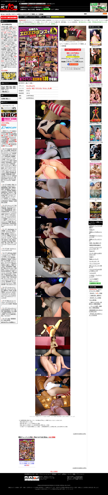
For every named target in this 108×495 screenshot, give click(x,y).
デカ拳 (9, 236)
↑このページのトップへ (79, 433)
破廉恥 (3, 88)
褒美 (7, 86)
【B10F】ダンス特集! (95, 297)
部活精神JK (9, 266)
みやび (14, 292)
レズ (10, 46)
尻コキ (10, 34)
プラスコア (13, 269)
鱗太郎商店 (7, 311)
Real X (91, 251)
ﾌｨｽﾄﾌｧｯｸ (7, 64)
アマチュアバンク (8, 169)
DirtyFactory (11, 229)
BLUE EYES (7, 274)
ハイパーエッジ (6, 254)
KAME (9, 184)
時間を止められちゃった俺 (95, 141)
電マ (14, 59)
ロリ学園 (14, 311)
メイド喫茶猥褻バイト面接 (95, 218)
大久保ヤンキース (6, 175)
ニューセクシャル (7, 250)
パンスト (10, 38)
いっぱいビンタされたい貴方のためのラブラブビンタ (95, 84)
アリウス (5, 152)
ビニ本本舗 (7, 260)
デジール (9, 238)
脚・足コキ (4, 34)
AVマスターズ (10, 171)
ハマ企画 (11, 140)
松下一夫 (3, 289)
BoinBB (13, 257)
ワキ (12, 61)
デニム (7, 89)
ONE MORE (7, 320)
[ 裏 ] (31, 83)
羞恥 (6, 59)
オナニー (10, 40)
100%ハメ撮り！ (6, 265)
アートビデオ (7, 180)
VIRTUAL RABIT (11, 253)
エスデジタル (5, 163)
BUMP (9, 259)
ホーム (2, 14)
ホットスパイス (8, 278)
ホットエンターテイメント (8, 282)
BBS (13, 265)
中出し (12, 44)
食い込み (8, 52)
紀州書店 (7, 189)
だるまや (8, 230)
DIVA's (6, 239)
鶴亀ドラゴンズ (11, 235)
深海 (2, 214)
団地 (14, 88)
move (10, 290)
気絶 (8, 50)
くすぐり (3, 50)
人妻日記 (13, 263)
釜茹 (10, 187)
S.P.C (2, 181)
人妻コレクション (8, 262)
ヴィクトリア (5, 160)
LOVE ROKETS (5, 309)
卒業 (90, 257)
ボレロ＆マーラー (11, 284)
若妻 (12, 37)
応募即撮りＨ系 (10, 174)
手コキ (14, 32)
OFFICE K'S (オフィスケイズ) (9, 176)
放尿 (13, 47)
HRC (11, 160)
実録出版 (9, 208)
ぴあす (14, 259)
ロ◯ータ (8, 29)
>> (5, 91)
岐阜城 (9, 190)
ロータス (7, 315)
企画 (12, 53)
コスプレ (8, 14)
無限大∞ (6, 290)
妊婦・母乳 (7, 37)
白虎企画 (3, 141)
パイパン (7, 61)
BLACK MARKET (6, 271)
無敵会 (3, 292)
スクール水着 (8, 55)
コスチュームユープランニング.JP (95, 248)
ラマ (12, 309)
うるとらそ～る (10, 159)
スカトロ (8, 47)
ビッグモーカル (9, 262)
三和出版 (3, 208)
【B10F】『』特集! (95, 293)
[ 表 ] (27, 83)
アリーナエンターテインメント (9, 152)
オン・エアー (8, 168)
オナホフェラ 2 (95, 46)
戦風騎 (5, 219)
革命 (13, 184)
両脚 (10, 88)
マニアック (10, 289)
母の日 (13, 254)
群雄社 (11, 201)
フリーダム (9, 272)
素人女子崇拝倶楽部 (8, 222)
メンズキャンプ (9, 296)
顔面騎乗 (3, 49)
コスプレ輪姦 (93, 279)
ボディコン (7, 56)
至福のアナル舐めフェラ (95, 104)
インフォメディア (6, 157)
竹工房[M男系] (13, 134)
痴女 (6, 35)
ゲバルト (11, 195)
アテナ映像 (7, 150)
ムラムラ (8, 292)
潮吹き (5, 40)
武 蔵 (14, 290)
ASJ (15, 162)
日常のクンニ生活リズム (95, 65)
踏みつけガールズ (8, 268)
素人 (14, 28)
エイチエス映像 (8, 171)
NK (8, 248)
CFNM (3, 26)
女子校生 (6, 28)
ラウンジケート (11, 308)
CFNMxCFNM (5, 211)
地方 (10, 86)
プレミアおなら (93, 263)
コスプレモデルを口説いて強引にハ (95, 270)
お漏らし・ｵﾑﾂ (11, 49)
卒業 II (91, 230)
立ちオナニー (11, 41)
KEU (5, 193)
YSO (8, 318)
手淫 (2, 89)
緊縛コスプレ (93, 259)
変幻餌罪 (8, 281)
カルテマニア (11, 186)
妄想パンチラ (93, 281)
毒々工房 (7, 242)
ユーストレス (9, 302)
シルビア (13, 213)
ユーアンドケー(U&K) (8, 303)
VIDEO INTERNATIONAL (8, 131)
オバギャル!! (93, 261)
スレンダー (9, 62)
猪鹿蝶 (13, 156)
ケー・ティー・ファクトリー (8, 198)
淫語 (2, 43)
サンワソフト (7, 135)
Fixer (8, 277)
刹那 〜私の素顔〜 (94, 243)
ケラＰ (8, 196)
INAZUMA (7, 156)
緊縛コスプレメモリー (95, 239)
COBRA (4, 143)
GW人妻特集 (92, 300)
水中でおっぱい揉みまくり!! (95, 199)
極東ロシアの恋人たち (95, 232)
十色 (10, 239)
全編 (7, 88)
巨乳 (8, 44)
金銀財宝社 (4, 192)
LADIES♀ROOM (6, 312)
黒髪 (14, 86)
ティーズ (8, 146)
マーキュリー (11, 287)
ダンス (10, 59)
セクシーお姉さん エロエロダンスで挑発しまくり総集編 (27, 463)
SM (4, 47)
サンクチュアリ (11, 207)
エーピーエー (8, 165)
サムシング (10, 205)
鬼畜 (3, 58)
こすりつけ (8, 43)
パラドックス (11, 256)
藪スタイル (10, 300)
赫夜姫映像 (4, 187)
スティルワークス (8, 225)
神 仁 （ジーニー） (9, 220)
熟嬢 (10, 222)
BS (2, 260)
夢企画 (15, 303)
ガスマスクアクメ (95, 160)
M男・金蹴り (9, 26)
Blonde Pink (9, 275)
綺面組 (14, 190)
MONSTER (12, 141)
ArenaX (14, 153)
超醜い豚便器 (5, 233)
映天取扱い (9, 162)
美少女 (3, 29)
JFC (14, 210)
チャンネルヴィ (10, 232)
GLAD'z (11, 192)
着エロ (12, 64)
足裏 (6, 38)
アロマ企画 (5, 155)
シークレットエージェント (8, 212)
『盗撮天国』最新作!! (95, 295)
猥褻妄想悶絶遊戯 (94, 245)
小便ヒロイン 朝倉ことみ (95, 123)
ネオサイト (13, 248)
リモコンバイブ (9, 58)
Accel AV (9, 149)
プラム (7, 269)
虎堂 (12, 242)
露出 (12, 56)
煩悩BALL (4, 259)
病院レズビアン (95, 179)
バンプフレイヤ (5, 257)
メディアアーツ (5, 293)
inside (13, 180)
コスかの (91, 273)
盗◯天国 (9, 241)
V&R (13, 271)
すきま (7, 214)
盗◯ (12, 50)
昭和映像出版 (8, 210)
